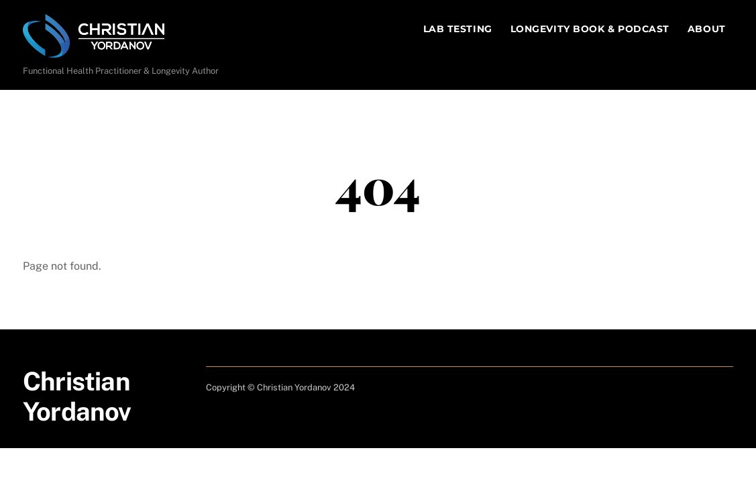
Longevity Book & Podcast (589, 28)
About (707, 28)
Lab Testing (457, 28)
